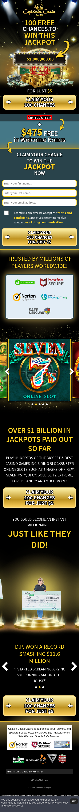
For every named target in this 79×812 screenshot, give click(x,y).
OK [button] (74, 801)
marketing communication (44, 222)
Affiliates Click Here (39, 780)
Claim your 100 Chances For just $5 (39, 237)
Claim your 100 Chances (39, 102)
